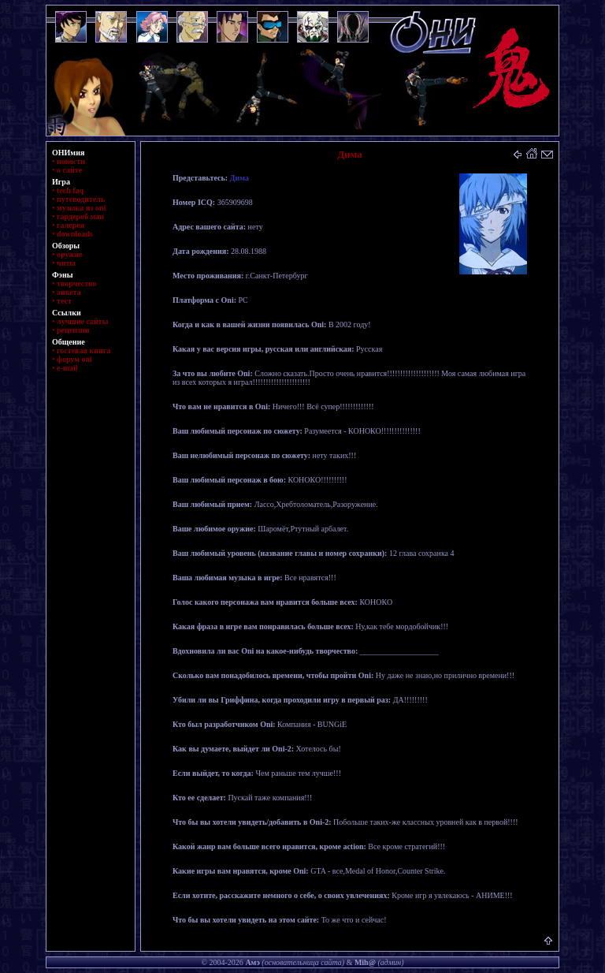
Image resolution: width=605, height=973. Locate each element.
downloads (75, 233)
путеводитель (81, 199)
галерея (70, 225)
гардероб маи (80, 216)
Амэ (252, 962)
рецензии (73, 330)
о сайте (69, 170)
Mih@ (365, 962)
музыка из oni (81, 207)
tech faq (70, 190)
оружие (70, 254)
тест (64, 300)
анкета (69, 292)
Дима (239, 177)
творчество (76, 283)
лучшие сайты (82, 321)
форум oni (74, 359)
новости (71, 161)
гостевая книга (83, 350)
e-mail (67, 367)
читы (66, 263)
